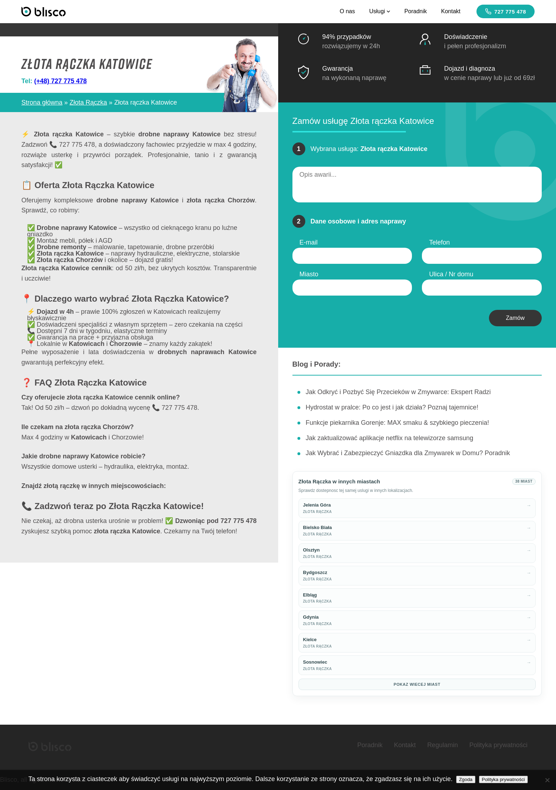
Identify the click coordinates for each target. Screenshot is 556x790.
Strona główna (41, 102)
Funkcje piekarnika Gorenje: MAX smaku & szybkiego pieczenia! (397, 422)
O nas (347, 11)
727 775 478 (505, 11)
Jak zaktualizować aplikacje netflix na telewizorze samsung (389, 438)
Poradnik (415, 11)
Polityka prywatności (498, 745)
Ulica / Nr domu (451, 274)
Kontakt (450, 11)
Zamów (515, 318)
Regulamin (442, 745)
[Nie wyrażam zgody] (547, 780)
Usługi (379, 11)
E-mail (309, 242)
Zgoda (466, 779)
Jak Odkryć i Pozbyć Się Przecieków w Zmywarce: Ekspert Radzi (398, 392)
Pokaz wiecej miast (417, 684)
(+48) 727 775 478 (60, 81)
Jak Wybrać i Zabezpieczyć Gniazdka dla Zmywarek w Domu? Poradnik (408, 453)
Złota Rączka (88, 102)
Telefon (439, 242)
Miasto (309, 274)
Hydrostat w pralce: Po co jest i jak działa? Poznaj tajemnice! (392, 407)
